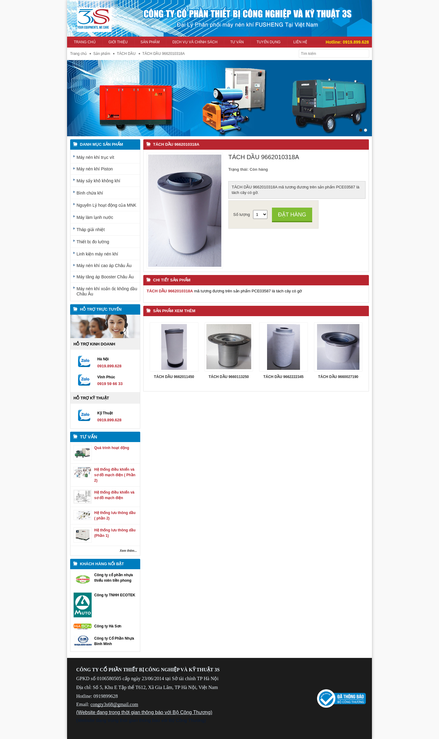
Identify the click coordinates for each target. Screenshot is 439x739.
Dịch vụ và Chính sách (194, 42)
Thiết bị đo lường (93, 241)
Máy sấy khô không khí (98, 180)
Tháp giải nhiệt (91, 229)
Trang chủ (85, 42)
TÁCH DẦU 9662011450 (174, 377)
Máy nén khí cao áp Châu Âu (104, 265)
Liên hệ (300, 42)
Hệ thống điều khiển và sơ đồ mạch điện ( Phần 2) (114, 475)
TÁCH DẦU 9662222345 (283, 377)
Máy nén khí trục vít (95, 157)
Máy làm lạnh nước (95, 217)
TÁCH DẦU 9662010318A (176, 144)
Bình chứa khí (90, 192)
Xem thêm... (128, 550)
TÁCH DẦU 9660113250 (229, 377)
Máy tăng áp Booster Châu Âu (105, 276)
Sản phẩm (150, 42)
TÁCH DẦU (126, 54)
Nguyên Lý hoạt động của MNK (106, 204)
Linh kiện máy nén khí (97, 253)
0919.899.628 (356, 42)
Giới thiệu (118, 42)
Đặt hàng (292, 214)
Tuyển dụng (269, 42)
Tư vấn (237, 42)
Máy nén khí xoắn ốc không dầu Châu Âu (107, 291)
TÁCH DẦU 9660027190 (338, 377)
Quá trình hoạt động (111, 447)
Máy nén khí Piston (95, 168)
